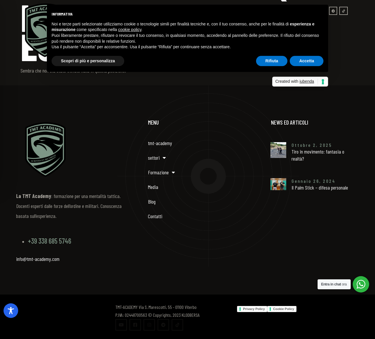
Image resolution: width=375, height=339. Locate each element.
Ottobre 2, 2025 (312, 145)
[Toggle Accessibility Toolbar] (11, 311)
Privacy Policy (254, 309)
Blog (152, 201)
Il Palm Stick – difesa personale (320, 187)
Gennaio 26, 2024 (313, 181)
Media (153, 187)
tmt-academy (160, 143)
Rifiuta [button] (271, 60)
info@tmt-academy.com (37, 259)
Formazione (161, 172)
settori (157, 157)
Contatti (155, 216)
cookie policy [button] (129, 29)
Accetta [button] (306, 60)
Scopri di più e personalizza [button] (88, 60)
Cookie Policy (283, 309)
